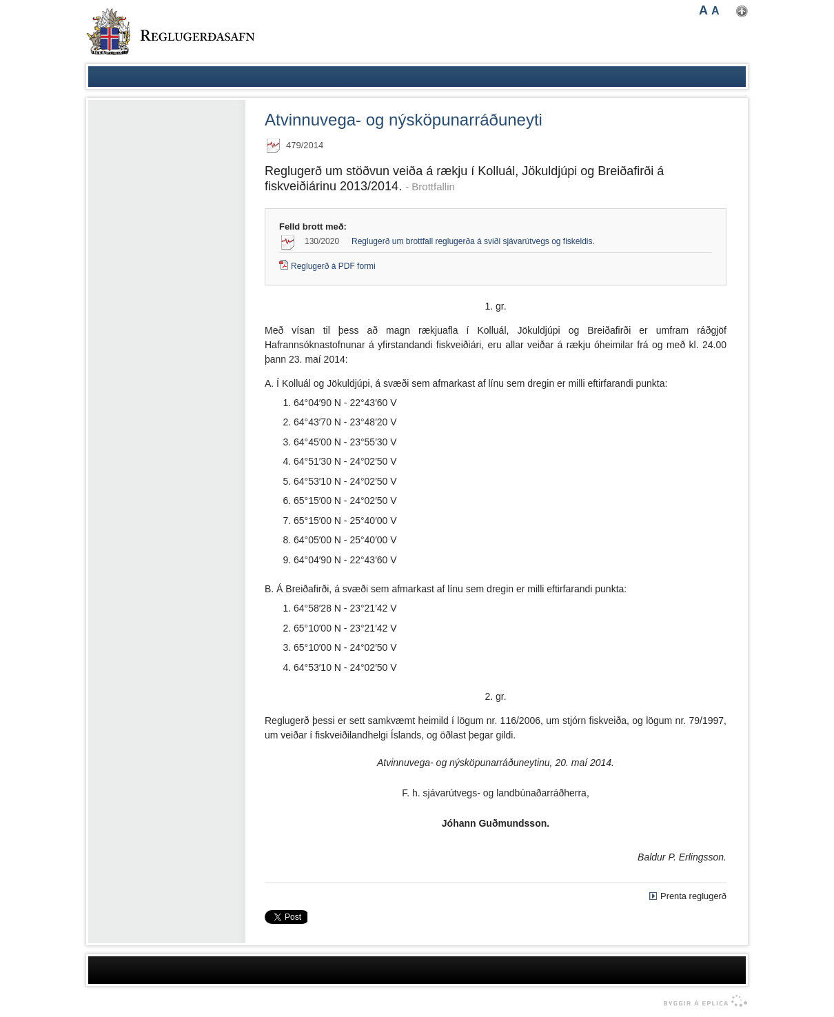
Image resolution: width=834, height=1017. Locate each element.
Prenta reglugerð (693, 896)
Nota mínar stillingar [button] (742, 11)
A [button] (703, 10)
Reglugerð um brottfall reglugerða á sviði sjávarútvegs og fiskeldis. (473, 241)
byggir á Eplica (702, 1001)
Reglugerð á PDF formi (333, 266)
